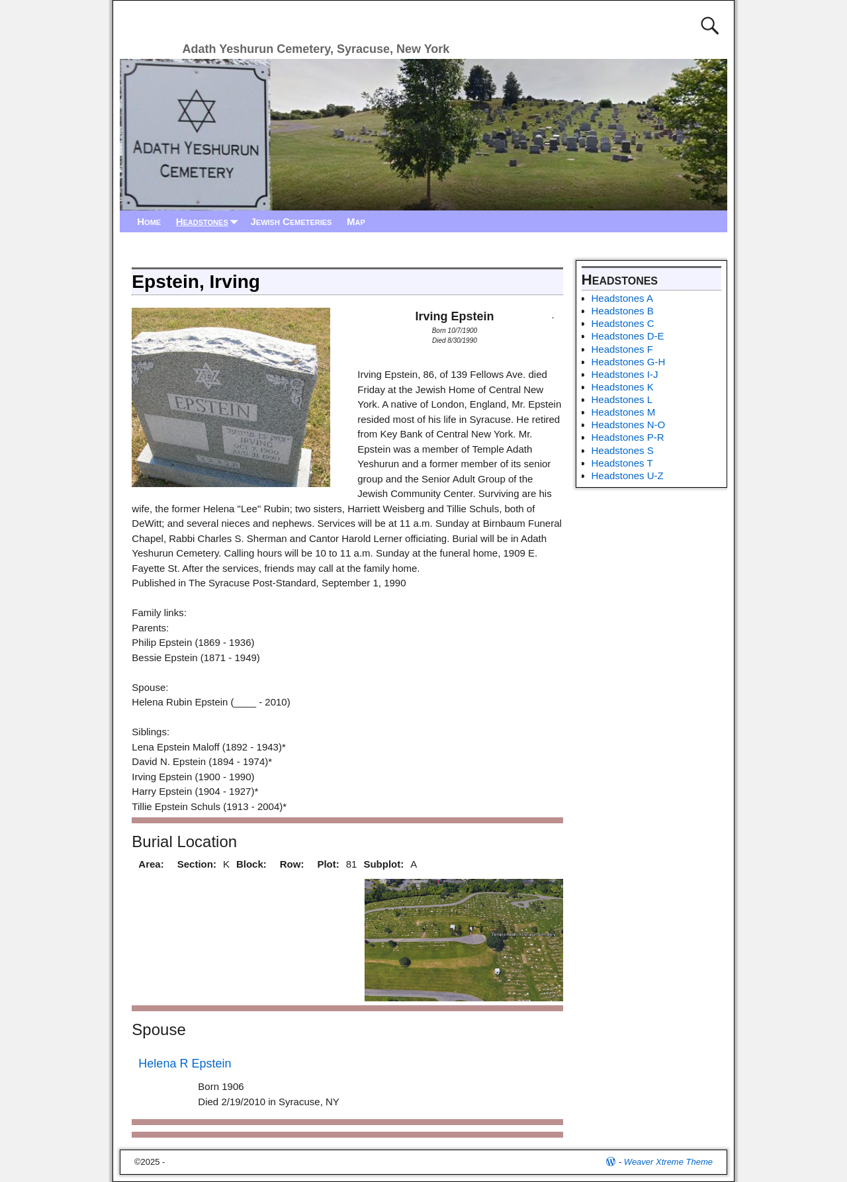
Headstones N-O (629, 424)
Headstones (210, 221)
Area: (150, 864)
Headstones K (623, 386)
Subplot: (383, 864)
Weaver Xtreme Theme (668, 1162)
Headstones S (623, 450)
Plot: (328, 864)
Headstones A (622, 298)
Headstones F (622, 349)
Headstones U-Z (628, 475)
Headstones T (622, 463)
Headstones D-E (628, 335)
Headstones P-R (628, 437)
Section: (196, 864)
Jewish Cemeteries (291, 221)
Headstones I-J (625, 374)
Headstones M (624, 412)
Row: (292, 864)
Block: (251, 864)
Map (356, 221)
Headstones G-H (629, 361)
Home (149, 221)
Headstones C (623, 323)
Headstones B (623, 310)
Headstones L (622, 399)
